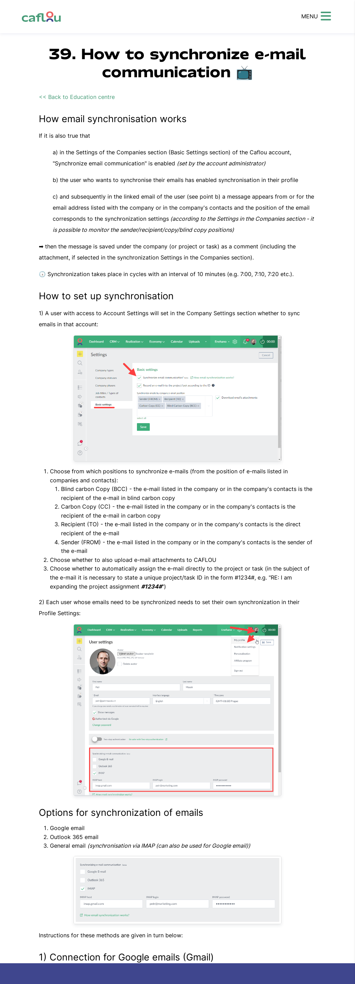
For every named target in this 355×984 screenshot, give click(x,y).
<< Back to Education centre (77, 96)
